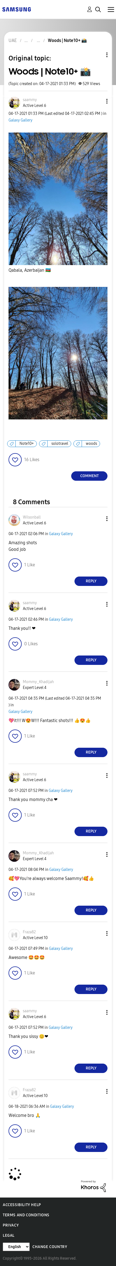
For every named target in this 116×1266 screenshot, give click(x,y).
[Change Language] (16, 1247)
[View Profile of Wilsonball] (32, 517)
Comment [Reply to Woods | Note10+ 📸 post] (89, 476)
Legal (9, 1235)
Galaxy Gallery (20, 120)
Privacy (11, 1225)
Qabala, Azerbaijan (30, 270)
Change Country (49, 1246)
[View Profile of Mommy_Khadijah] (38, 682)
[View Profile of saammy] (30, 99)
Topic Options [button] (97, 55)
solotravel (59, 443)
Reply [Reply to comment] (91, 581)
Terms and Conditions (26, 1215)
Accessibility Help (22, 1204)
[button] (98, 101)
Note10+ (27, 443)
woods (91, 443)
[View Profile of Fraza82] (29, 932)
